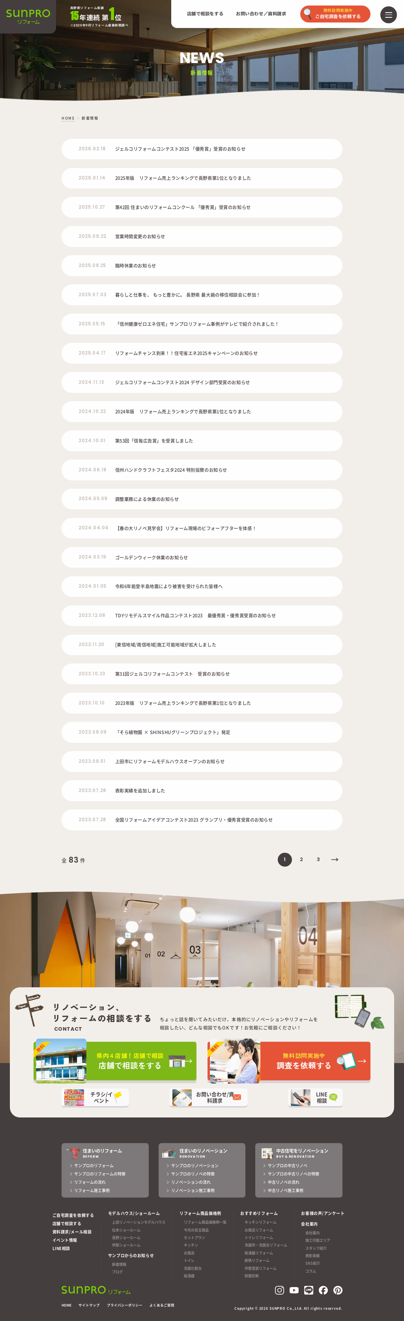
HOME (66, 1305)
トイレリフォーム (259, 1237)
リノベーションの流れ (191, 1182)
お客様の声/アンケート (322, 1213)
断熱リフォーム (257, 1260)
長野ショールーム (126, 1237)
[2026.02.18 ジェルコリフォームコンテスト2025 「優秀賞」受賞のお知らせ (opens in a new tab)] (202, 149)
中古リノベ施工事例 (285, 1190)
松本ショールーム (126, 1230)
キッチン (191, 1245)
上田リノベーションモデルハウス (138, 1222)
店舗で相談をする (205, 14)
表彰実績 (312, 1255)
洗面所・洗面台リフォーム (266, 1245)
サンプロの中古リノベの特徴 (293, 1174)
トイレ (189, 1260)
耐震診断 (252, 1275)
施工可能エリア (317, 1240)
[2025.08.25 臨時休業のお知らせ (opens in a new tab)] (202, 265)
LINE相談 (61, 1248)
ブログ (117, 1271)
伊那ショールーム (126, 1245)
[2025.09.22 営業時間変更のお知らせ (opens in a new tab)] (202, 236)
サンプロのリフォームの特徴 (99, 1174)
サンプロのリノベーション (195, 1165)
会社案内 (312, 1232)
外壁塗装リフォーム (261, 1268)
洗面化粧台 (193, 1268)
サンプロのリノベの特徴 (193, 1174)
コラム (310, 1271)
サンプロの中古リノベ (287, 1165)
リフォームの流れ (90, 1182)
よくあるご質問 (162, 1305)
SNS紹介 (312, 1263)
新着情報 (119, 1264)
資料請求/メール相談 (72, 1232)
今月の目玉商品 (196, 1230)
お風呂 (189, 1253)
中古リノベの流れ (283, 1182)
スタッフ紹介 (316, 1248)
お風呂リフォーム (259, 1230)
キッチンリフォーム (261, 1222)
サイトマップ (89, 1305)
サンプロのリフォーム (94, 1165)
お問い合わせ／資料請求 (261, 14)
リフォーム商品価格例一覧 (205, 1222)
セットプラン (194, 1237)
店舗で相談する (67, 1223)
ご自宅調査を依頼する (73, 1215)
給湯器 (189, 1275)
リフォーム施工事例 (92, 1190)
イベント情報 (64, 1240)
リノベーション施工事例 (193, 1190)
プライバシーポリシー (124, 1305)
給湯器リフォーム (259, 1253)
